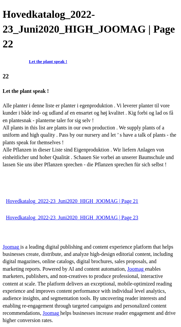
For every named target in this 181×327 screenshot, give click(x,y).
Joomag (11, 247)
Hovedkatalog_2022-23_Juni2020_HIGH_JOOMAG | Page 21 (72, 201)
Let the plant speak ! (48, 61)
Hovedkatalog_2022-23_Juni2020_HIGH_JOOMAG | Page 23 (72, 217)
